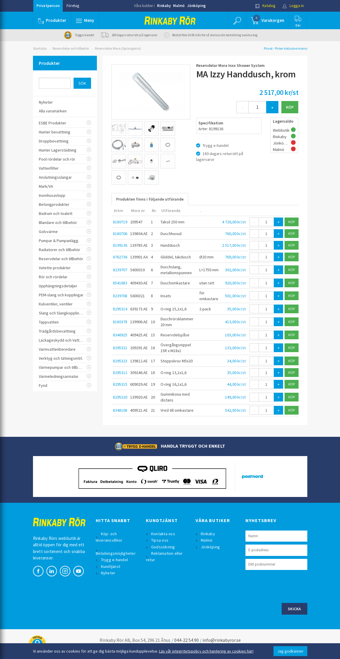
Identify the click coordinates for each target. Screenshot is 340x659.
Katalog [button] (265, 5)
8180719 (120, 222)
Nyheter (108, 572)
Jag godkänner (290, 651)
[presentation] (289, 585)
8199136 (120, 245)
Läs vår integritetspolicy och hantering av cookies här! (206, 651)
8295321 (120, 347)
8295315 (120, 384)
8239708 (120, 295)
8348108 (120, 410)
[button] (85, 20)
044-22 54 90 (186, 640)
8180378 (120, 321)
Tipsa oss (159, 540)
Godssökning (163, 547)
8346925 (120, 335)
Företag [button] (73, 5)
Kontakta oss (163, 533)
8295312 (120, 372)
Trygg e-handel (114, 559)
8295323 (120, 361)
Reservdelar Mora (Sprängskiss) (118, 48)
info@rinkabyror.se (222, 640)
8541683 (120, 283)
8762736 (120, 257)
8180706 (120, 233)
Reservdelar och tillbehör (71, 48)
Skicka (294, 608)
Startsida (40, 48)
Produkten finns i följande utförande (150, 199)
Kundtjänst (111, 566)
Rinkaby (164, 5)
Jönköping (196, 5)
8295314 (120, 309)
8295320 (120, 397)
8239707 (120, 269)
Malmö (179, 5)
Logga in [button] (293, 5)
